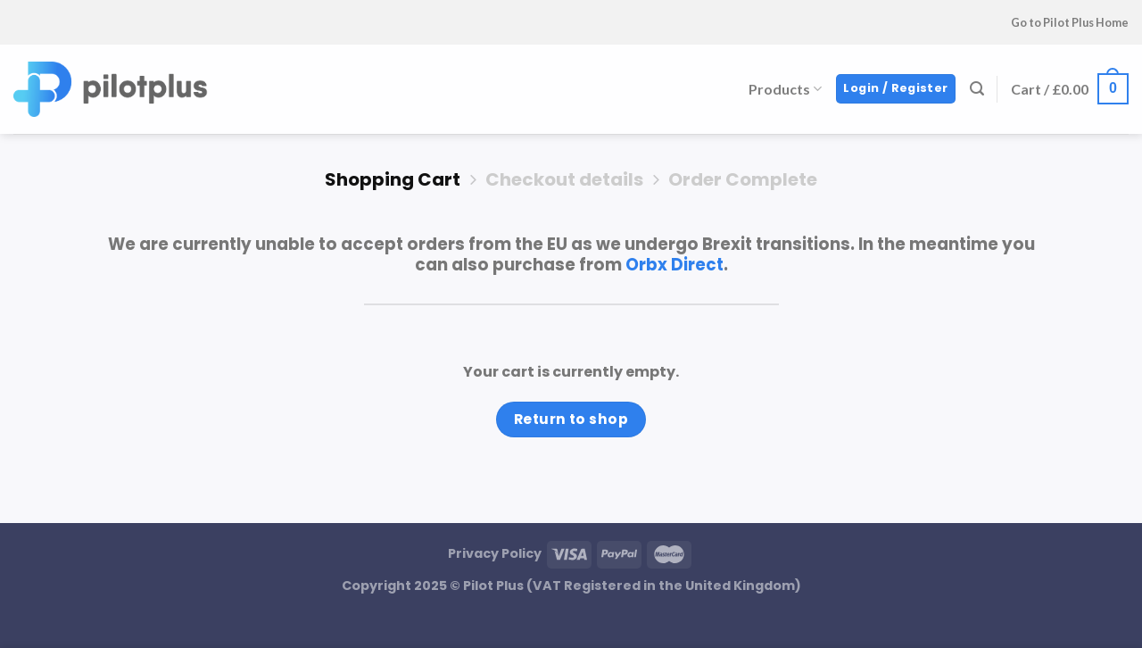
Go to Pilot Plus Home (1070, 22)
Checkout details (564, 179)
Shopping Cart (392, 179)
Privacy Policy (495, 553)
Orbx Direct (674, 264)
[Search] (977, 88)
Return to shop (571, 419)
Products (785, 88)
